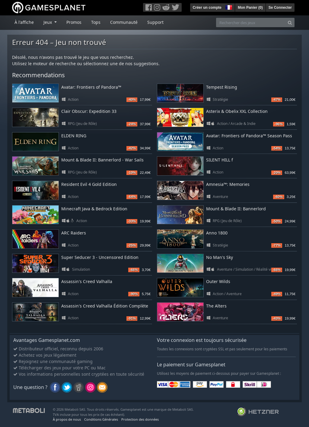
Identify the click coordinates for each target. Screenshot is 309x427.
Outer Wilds (218, 281)
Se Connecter (280, 7)
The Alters (216, 306)
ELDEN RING (73, 136)
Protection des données (140, 419)
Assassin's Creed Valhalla (86, 281)
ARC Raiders (73, 233)
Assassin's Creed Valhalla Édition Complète (104, 306)
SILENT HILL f (219, 160)
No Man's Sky (219, 257)
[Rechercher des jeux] (250, 22)
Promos (73, 22)
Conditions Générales (101, 419)
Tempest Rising (221, 87)
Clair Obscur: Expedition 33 (88, 111)
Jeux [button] (48, 22)
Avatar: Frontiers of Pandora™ (91, 87)
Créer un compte (207, 7)
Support (155, 22)
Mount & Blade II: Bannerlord (236, 209)
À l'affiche (24, 22)
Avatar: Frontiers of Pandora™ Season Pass (249, 136)
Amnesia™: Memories (228, 184)
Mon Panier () (250, 7)
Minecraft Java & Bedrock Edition (94, 209)
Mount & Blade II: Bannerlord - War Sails (102, 160)
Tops (95, 22)
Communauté (124, 22)
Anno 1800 (217, 233)
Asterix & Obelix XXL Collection (237, 111)
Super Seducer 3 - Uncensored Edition (100, 257)
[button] (228, 7)
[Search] (290, 22)
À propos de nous (67, 419)
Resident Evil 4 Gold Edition (89, 184)
